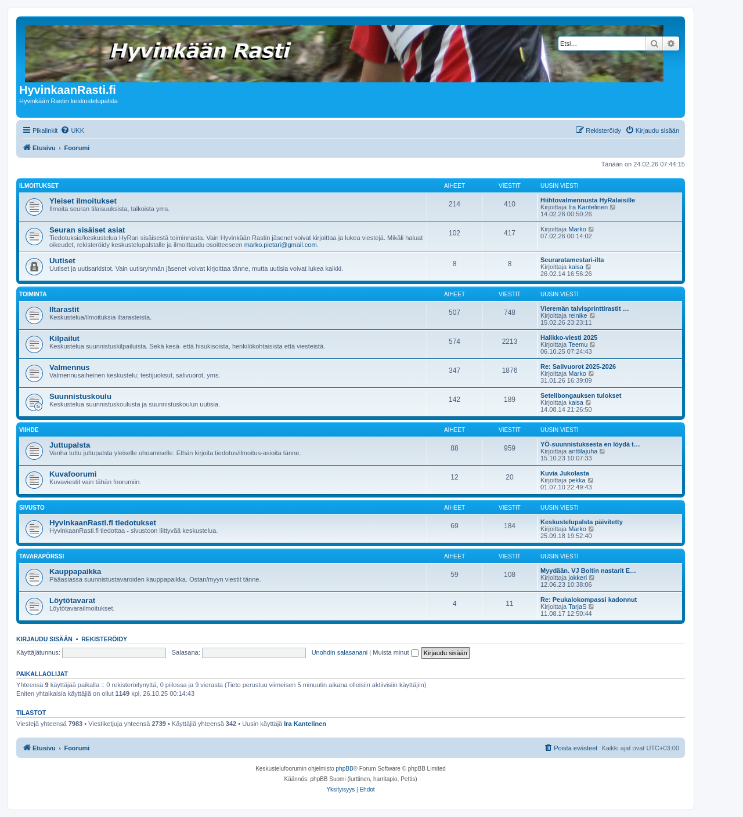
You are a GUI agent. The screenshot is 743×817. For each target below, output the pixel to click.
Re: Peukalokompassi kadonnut (588, 599)
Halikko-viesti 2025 (568, 337)
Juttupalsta (69, 445)
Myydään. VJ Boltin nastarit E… (588, 570)
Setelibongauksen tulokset (580, 395)
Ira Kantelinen (588, 207)
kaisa (575, 266)
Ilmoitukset (39, 186)
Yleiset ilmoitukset (83, 201)
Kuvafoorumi (72, 474)
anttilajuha (582, 451)
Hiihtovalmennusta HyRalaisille (587, 200)
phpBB (345, 768)
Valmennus (69, 367)
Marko (577, 229)
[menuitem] (72, 130)
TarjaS (577, 606)
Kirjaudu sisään (44, 639)
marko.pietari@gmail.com (280, 244)
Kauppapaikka (75, 571)
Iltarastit (64, 309)
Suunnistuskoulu (80, 396)
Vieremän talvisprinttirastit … (584, 308)
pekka (576, 480)
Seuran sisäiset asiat (87, 230)
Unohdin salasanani (340, 652)
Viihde (28, 430)
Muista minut (395, 652)
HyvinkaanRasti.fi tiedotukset (102, 522)
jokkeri (577, 577)
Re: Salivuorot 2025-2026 (578, 366)
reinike (577, 315)
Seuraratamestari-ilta (572, 259)
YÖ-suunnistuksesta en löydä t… (590, 444)
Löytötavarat (72, 600)
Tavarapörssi (41, 556)
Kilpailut (64, 338)
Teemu (577, 344)
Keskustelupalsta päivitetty (581, 521)
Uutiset (62, 260)
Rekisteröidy (104, 639)
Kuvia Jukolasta (564, 473)
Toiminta (32, 294)
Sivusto (32, 507)
